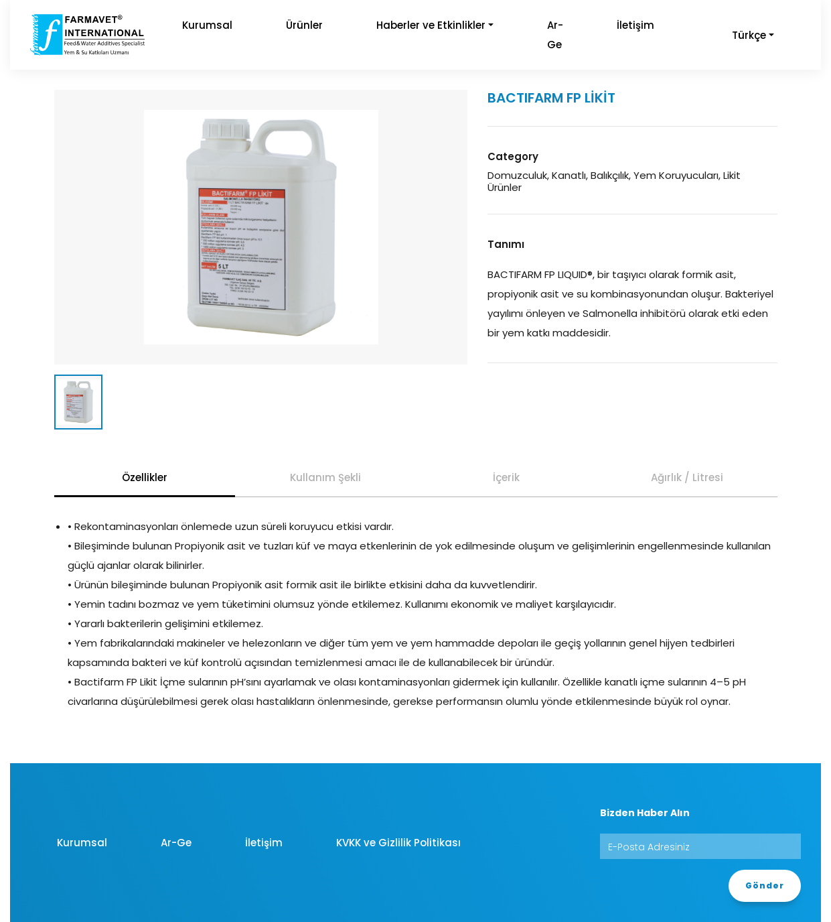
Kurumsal (207, 25)
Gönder (764, 885)
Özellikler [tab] (144, 477)
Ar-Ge (555, 35)
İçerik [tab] (506, 477)
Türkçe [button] (749, 35)
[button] (693, 25)
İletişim (635, 25)
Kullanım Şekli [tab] (325, 477)
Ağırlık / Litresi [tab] (687, 477)
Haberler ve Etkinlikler (430, 25)
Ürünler (304, 25)
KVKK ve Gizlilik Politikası (398, 843)
